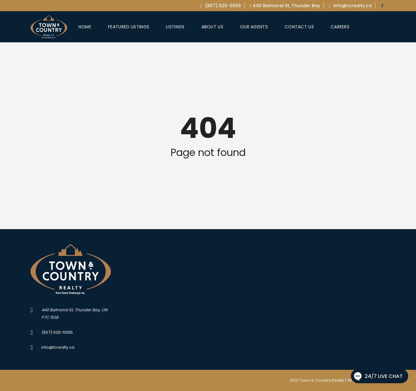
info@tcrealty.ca (350, 5)
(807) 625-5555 (220, 5)
